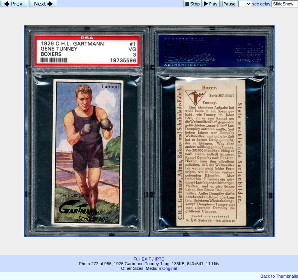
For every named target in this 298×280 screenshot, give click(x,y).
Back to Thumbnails (279, 276)
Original (169, 268)
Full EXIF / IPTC (149, 259)
